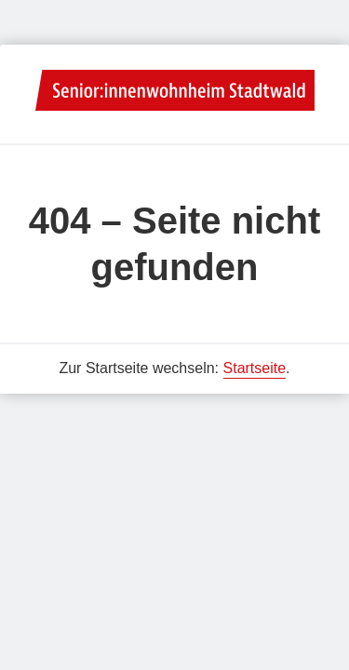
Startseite (255, 368)
